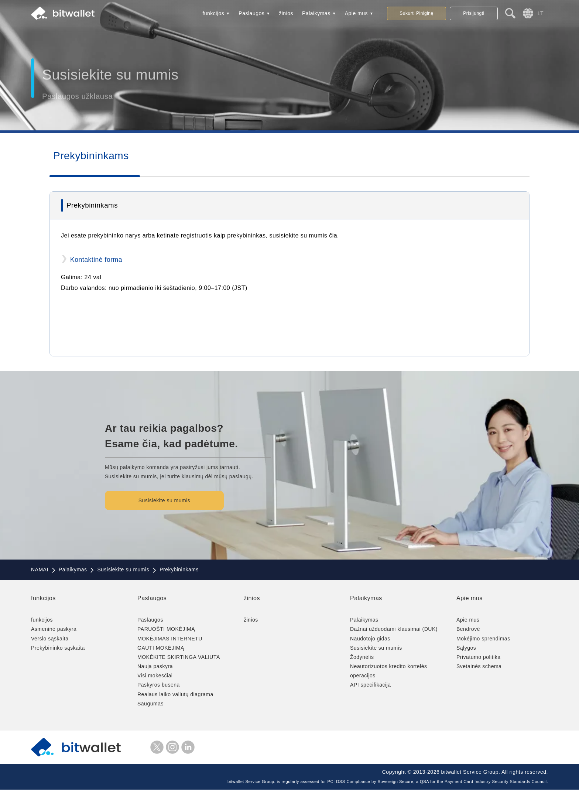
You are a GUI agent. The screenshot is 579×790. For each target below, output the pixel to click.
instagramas (172, 747)
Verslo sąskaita (50, 639)
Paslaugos (251, 13)
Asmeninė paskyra (53, 629)
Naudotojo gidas (370, 639)
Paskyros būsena (158, 685)
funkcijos (213, 13)
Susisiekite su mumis (166, 500)
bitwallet (63, 13)
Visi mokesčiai (154, 676)
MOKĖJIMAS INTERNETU (169, 639)
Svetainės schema (478, 666)
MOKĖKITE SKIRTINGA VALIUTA (178, 657)
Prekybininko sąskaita (58, 648)
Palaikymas (316, 13)
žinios (286, 13)
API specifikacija (370, 685)
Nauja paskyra (155, 666)
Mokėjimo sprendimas (483, 639)
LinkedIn (188, 747)
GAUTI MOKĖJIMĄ (160, 648)
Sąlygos (466, 648)
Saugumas (150, 704)
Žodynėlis (362, 657)
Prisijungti (473, 13)
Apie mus (356, 13)
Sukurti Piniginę (416, 13)
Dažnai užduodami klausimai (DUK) (394, 629)
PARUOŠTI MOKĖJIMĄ (166, 629)
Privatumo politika (478, 657)
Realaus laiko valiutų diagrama (175, 694)
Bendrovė (468, 629)
